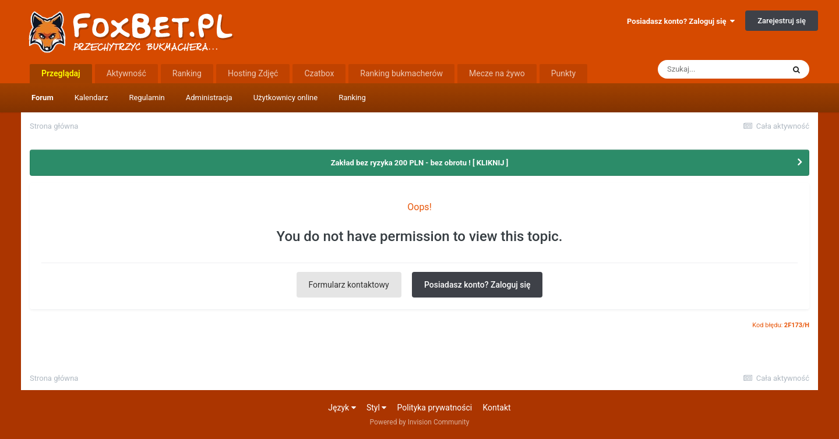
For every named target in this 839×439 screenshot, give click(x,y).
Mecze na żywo (497, 73)
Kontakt (496, 407)
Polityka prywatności (435, 407)
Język (341, 407)
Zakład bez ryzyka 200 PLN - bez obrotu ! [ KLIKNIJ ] (420, 162)
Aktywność (126, 73)
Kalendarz (91, 97)
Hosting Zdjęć (253, 73)
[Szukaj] (721, 69)
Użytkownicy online (285, 97)
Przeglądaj (60, 73)
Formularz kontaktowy (349, 284)
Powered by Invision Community (420, 422)
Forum (42, 97)
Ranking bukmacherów (401, 73)
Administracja (209, 97)
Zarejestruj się (781, 20)
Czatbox (319, 73)
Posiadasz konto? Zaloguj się (681, 21)
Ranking (352, 97)
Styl (376, 407)
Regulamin (146, 97)
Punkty (563, 73)
